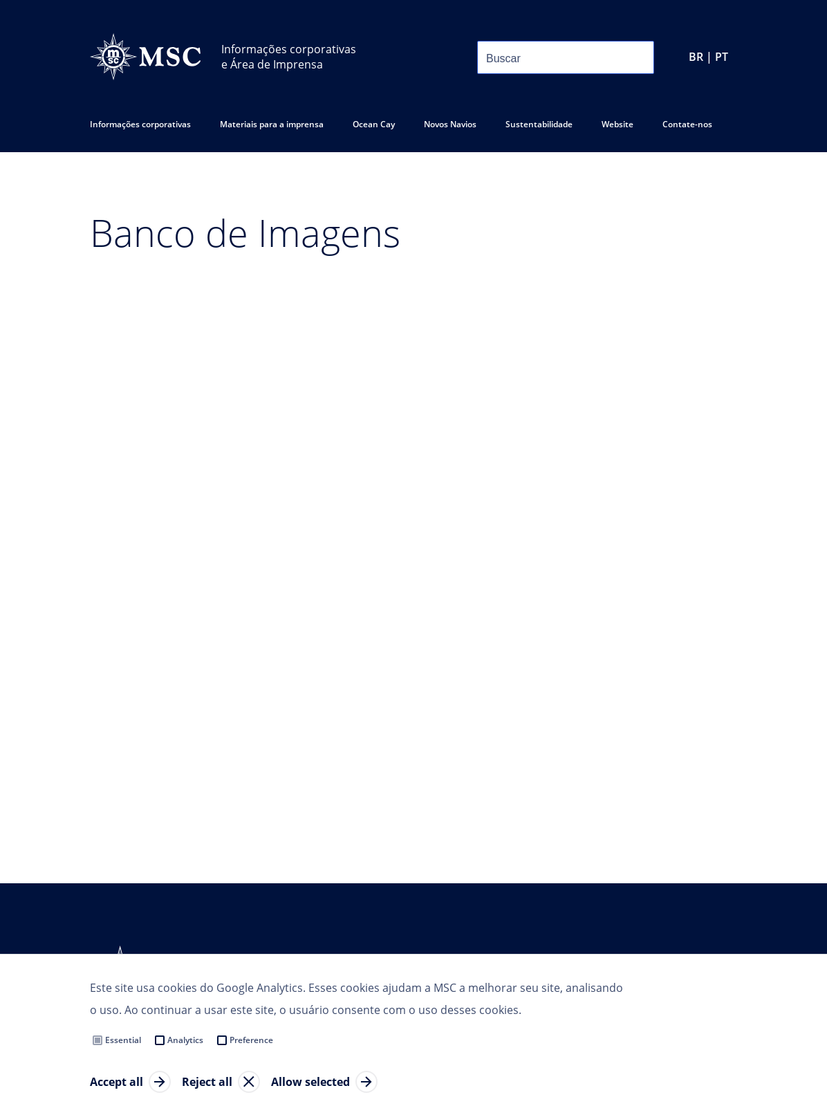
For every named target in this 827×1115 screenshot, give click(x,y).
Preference (251, 1040)
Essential (123, 1040)
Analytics (185, 1040)
